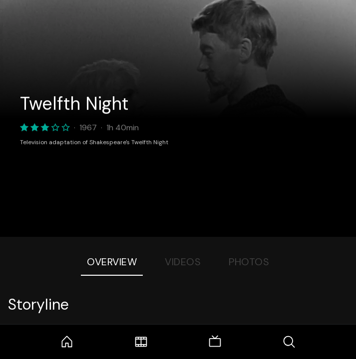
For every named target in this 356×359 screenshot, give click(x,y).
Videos (183, 261)
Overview (112, 261)
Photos (249, 261)
